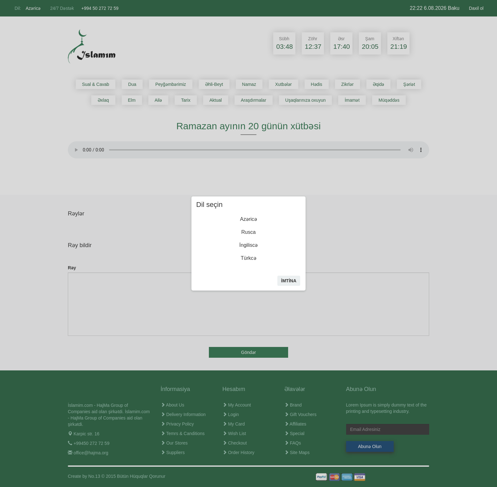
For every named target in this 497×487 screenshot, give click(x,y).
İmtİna (288, 280)
